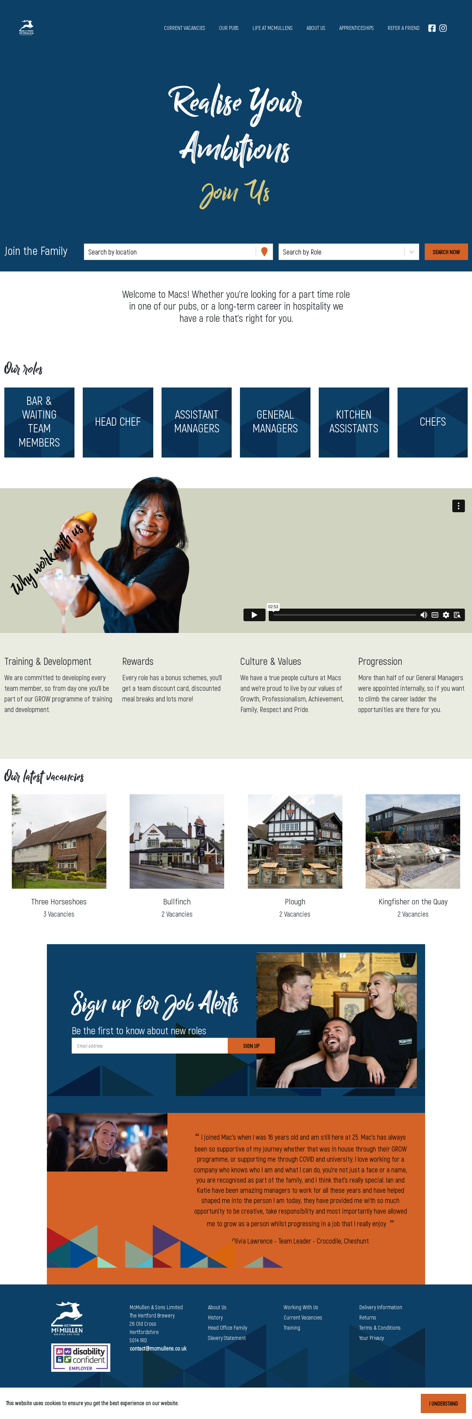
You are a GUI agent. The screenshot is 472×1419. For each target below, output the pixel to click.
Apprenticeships (356, 27)
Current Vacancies (303, 1317)
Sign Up (251, 1046)
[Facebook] (432, 27)
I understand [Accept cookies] (443, 1403)
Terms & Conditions (380, 1327)
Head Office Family (227, 1327)
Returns (367, 1317)
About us (316, 27)
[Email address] (150, 1046)
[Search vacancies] (446, 252)
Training (292, 1327)
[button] (39, 422)
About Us (217, 1307)
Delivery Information (380, 1307)
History (215, 1317)
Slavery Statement (227, 1337)
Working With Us (301, 1307)
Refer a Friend (404, 27)
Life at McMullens (273, 27)
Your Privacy (371, 1337)
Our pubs (229, 27)
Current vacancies (184, 27)
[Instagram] (443, 27)
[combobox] (89, 252)
